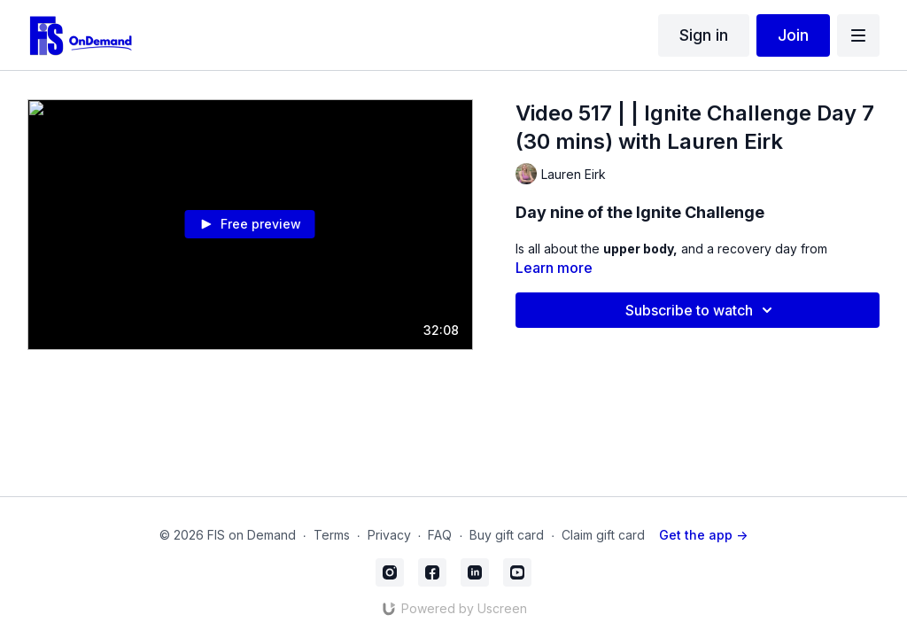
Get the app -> (703, 534)
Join (793, 35)
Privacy (389, 534)
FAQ (440, 534)
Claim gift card (603, 534)
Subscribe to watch (701, 310)
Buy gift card (506, 534)
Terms (332, 534)
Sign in (703, 35)
